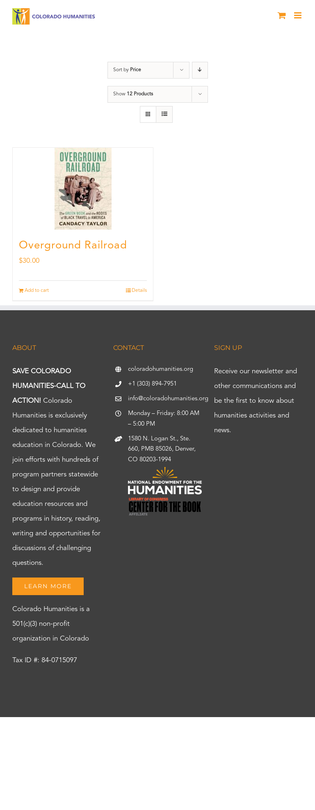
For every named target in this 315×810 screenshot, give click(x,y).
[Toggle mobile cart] (282, 15)
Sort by (127, 70)
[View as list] (164, 114)
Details (139, 290)
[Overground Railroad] (83, 189)
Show (133, 94)
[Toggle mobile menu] (298, 15)
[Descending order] (200, 70)
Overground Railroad (73, 245)
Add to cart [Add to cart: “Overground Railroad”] (37, 290)
